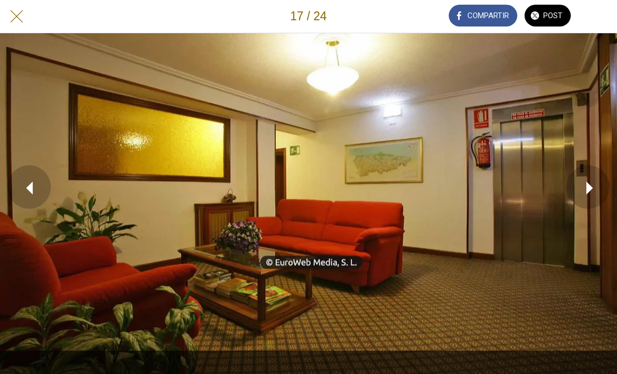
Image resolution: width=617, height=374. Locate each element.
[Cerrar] (16, 16)
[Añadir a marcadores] (600, 16)
